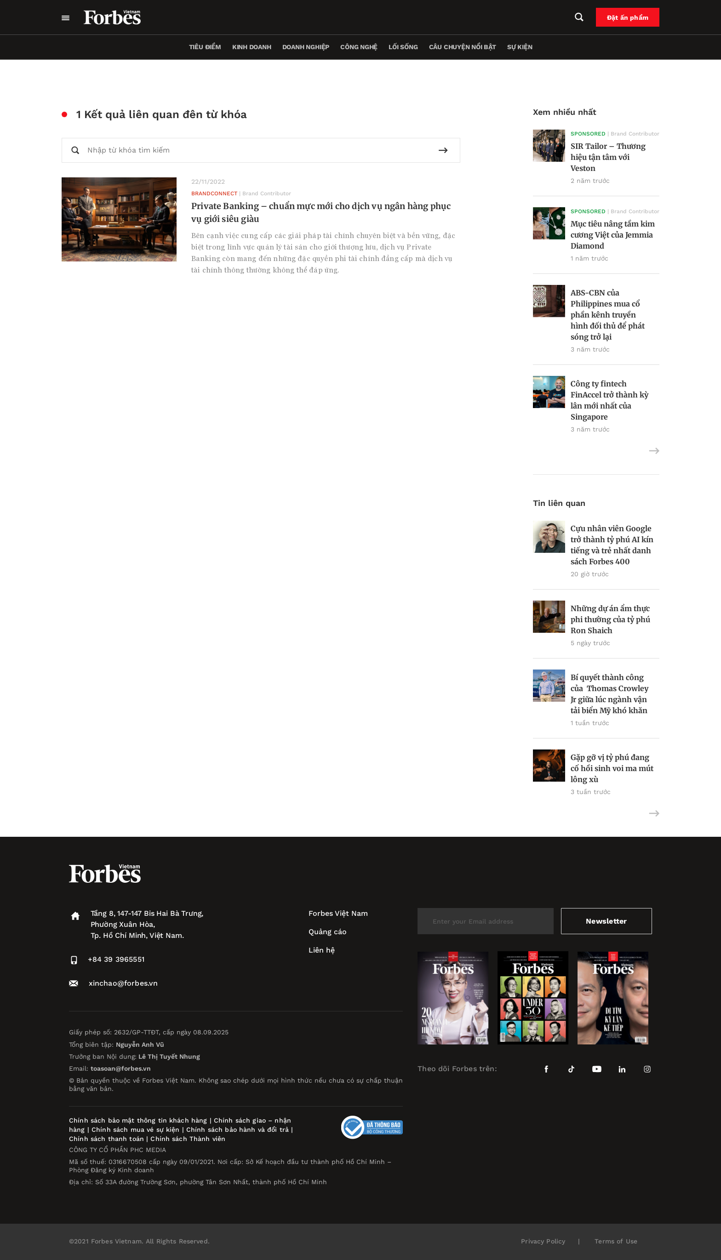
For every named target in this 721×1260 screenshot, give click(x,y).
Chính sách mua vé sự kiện (137, 1129)
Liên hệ (322, 950)
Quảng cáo (328, 931)
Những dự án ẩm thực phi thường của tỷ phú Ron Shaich (610, 619)
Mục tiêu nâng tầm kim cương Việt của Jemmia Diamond (613, 234)
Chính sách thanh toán (106, 1138)
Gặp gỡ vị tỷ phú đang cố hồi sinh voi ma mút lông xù (612, 768)
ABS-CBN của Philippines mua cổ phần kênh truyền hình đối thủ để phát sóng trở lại (608, 314)
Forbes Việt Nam (338, 913)
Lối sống (403, 47)
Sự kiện (519, 47)
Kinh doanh (251, 47)
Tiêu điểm (205, 47)
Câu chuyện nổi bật (462, 47)
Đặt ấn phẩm (627, 17)
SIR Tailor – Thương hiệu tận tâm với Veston (608, 157)
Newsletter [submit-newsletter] (606, 921)
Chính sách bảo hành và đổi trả (237, 1129)
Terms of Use (616, 1241)
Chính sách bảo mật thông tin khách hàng (138, 1120)
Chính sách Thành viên (187, 1138)
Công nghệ (359, 47)
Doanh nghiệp (305, 47)
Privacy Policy (543, 1241)
